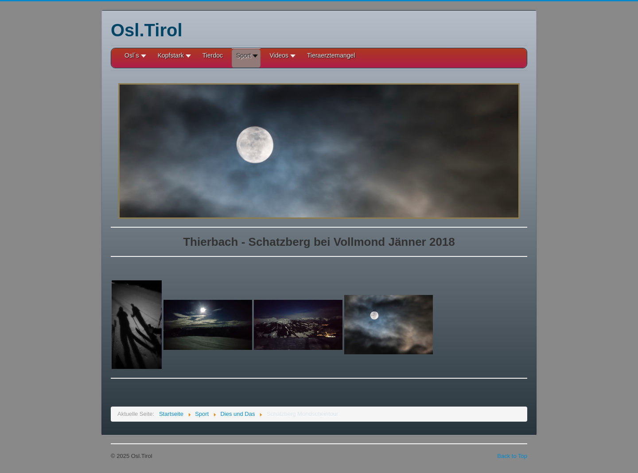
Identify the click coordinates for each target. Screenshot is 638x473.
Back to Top (512, 456)
